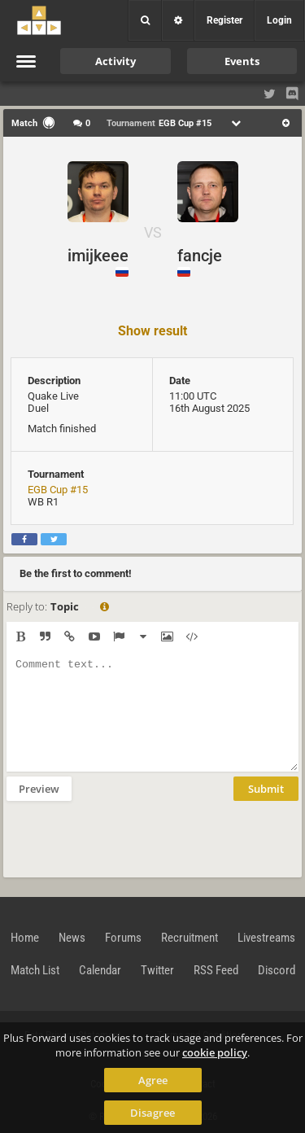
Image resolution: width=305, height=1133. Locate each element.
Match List (35, 970)
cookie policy (214, 1052)
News (72, 937)
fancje (199, 255)
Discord (276, 970)
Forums (123, 937)
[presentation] (130, 837)
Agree (153, 1080)
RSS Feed (216, 970)
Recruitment (189, 937)
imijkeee (98, 255)
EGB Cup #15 (58, 489)
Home (25, 937)
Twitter (157, 970)
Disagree (152, 1112)
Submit (266, 788)
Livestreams (266, 937)
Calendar (100, 970)
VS (153, 232)
